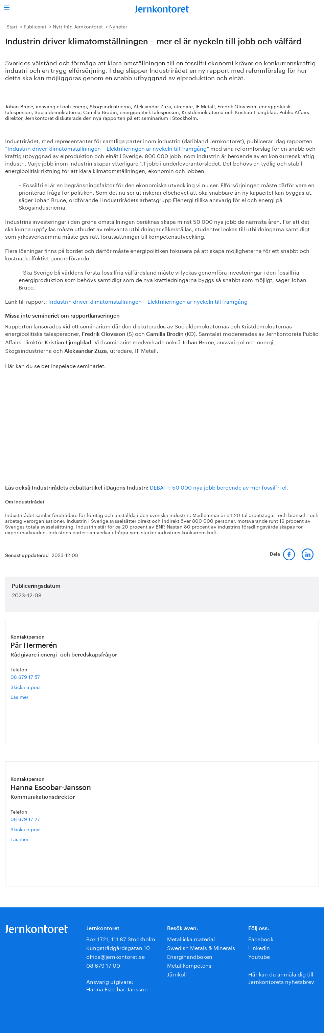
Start (11, 26)
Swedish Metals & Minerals (201, 947)
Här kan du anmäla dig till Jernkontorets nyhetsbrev (281, 977)
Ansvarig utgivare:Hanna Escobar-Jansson (117, 985)
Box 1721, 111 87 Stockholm (120, 938)
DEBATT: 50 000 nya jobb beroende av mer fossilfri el (218, 486)
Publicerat (35, 26)
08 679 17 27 (25, 818)
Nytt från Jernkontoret (78, 26)
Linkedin (259, 947)
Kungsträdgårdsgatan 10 (118, 947)
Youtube (259, 956)
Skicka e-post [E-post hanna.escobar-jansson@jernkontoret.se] (25, 829)
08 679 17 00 (103, 965)
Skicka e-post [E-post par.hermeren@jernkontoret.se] (25, 686)
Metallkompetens (189, 965)
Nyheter (118, 26)
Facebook (260, 938)
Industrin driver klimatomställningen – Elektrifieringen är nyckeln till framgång (107, 148)
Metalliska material (191, 938)
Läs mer (30, 696)
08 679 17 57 (25, 676)
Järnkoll (177, 973)
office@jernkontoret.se (115, 956)
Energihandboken (189, 956)
